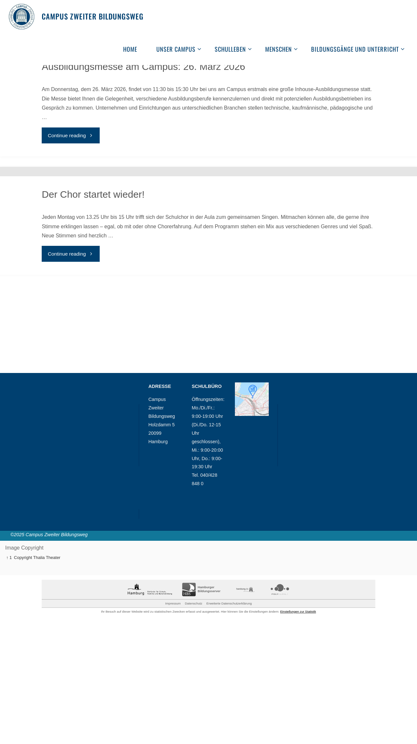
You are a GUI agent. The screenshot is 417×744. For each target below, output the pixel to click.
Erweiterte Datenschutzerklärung (229, 727)
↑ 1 (9, 681)
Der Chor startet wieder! (93, 283)
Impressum (172, 727)
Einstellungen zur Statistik (298, 735)
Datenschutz (193, 727)
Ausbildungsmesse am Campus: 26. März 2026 (144, 100)
